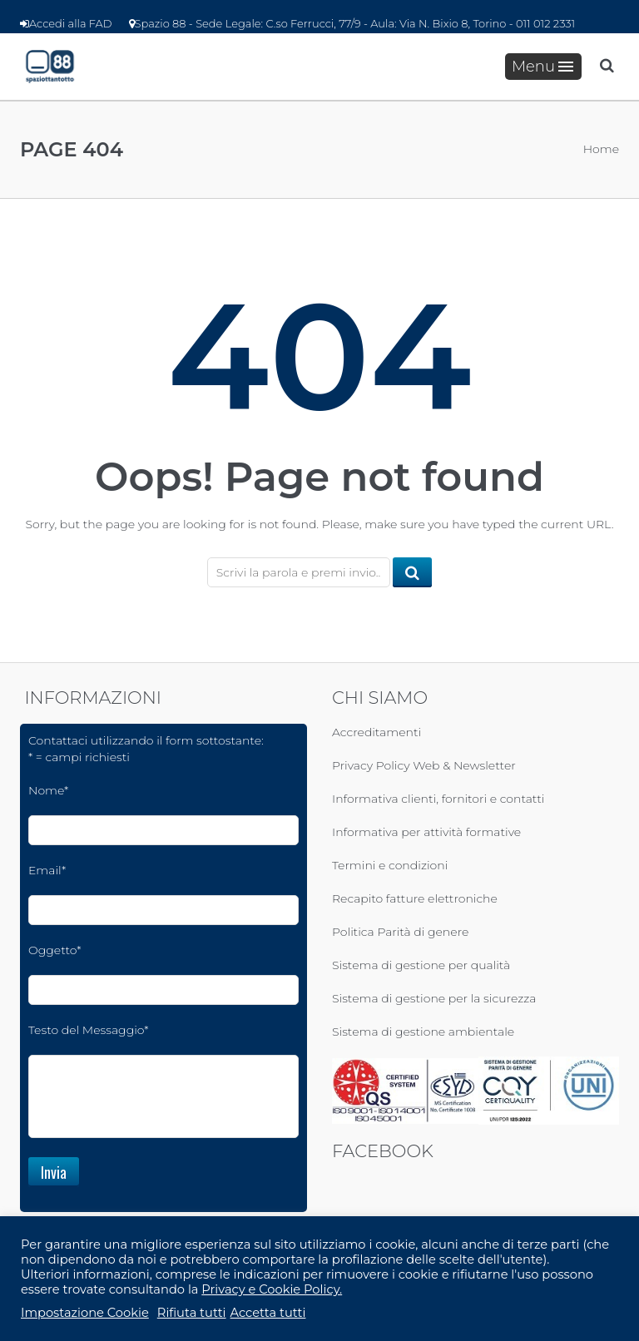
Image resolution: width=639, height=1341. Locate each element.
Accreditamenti (376, 732)
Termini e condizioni (390, 865)
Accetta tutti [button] (268, 1312)
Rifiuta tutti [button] (191, 1312)
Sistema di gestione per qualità (421, 965)
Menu (542, 66)
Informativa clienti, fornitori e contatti (438, 798)
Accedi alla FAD (66, 23)
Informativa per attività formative (426, 831)
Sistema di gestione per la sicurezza (434, 998)
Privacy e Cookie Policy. (271, 1289)
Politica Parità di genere (400, 931)
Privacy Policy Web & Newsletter (424, 765)
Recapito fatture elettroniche (415, 898)
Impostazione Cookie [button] (85, 1312)
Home (601, 148)
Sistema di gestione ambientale (423, 1031)
